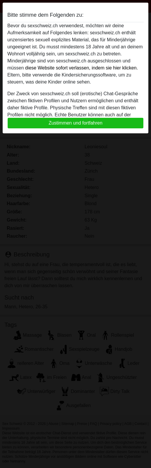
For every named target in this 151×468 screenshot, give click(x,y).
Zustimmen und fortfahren (75, 122)
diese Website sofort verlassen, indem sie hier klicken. (81, 67)
